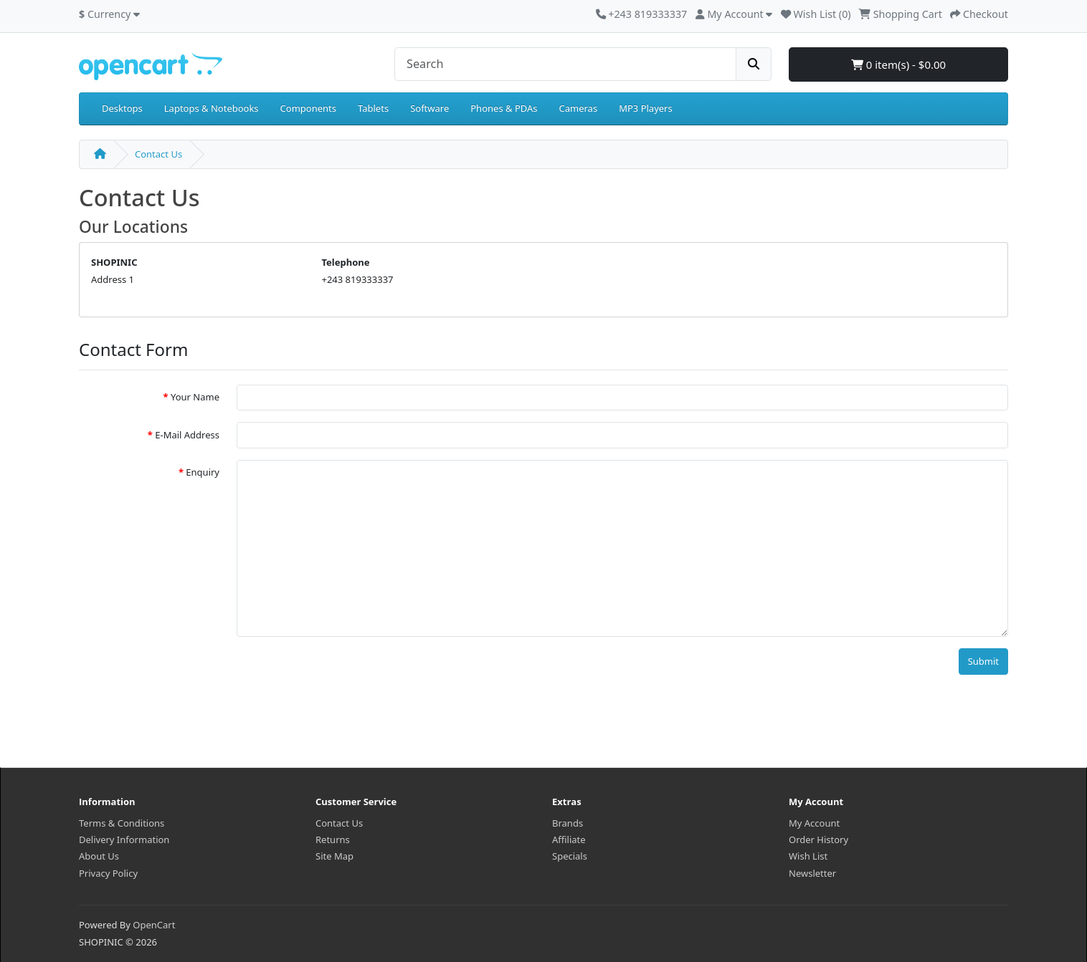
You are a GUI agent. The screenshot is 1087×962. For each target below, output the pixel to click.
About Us (99, 856)
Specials (569, 856)
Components (308, 108)
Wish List (808, 856)
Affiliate (569, 839)
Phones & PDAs (503, 108)
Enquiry (202, 472)
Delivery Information (124, 839)
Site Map (334, 856)
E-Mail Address (187, 434)
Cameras (578, 108)
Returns (332, 839)
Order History (818, 839)
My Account (814, 823)
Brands (567, 823)
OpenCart (154, 924)
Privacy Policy (108, 873)
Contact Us (158, 154)
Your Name (195, 396)
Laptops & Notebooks (211, 108)
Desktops (122, 108)
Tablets (373, 108)
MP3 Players (646, 108)
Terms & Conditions (121, 823)
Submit (983, 661)
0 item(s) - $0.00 (898, 64)
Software (429, 108)
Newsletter (812, 873)
